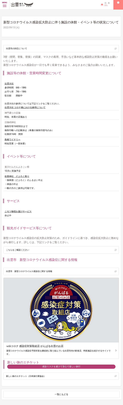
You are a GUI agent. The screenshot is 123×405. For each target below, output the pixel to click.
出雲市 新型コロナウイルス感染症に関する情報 (29, 271)
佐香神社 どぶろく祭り (17, 176)
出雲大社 (9, 83)
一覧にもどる (61, 394)
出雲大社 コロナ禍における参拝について (25, 107)
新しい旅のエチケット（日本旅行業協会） (26, 376)
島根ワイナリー (12, 139)
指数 (108, 4)
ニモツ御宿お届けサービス (18, 211)
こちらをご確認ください (17, 250)
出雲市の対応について (16, 48)
